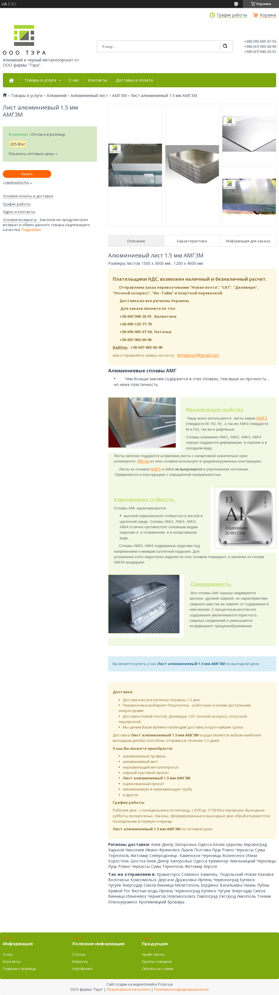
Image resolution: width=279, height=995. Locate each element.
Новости (80, 961)
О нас (73, 80)
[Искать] (225, 46)
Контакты (97, 80)
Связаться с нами (157, 968)
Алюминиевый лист (89, 95)
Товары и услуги (40, 80)
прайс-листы (153, 954)
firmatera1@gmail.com (198, 355)
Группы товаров (157, 961)
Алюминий (57, 95)
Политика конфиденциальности (181, 989)
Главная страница (19, 968)
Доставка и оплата (134, 80)
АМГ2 (261, 418)
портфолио (82, 968)
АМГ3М (119, 95)
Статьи (78, 954)
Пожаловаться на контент (128, 989)
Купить (27, 174)
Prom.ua (165, 984)
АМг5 (156, 469)
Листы (143, 461)
